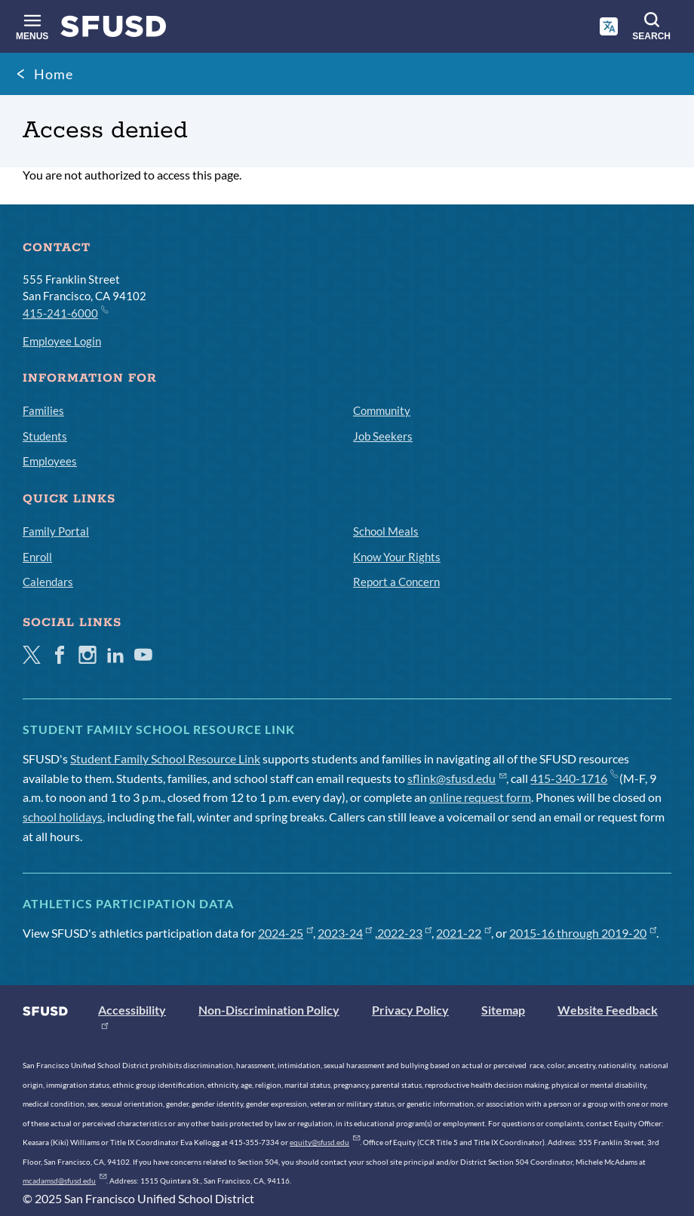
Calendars (48, 581)
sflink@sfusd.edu (456, 778)
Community (381, 410)
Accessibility (132, 1010)
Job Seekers (383, 436)
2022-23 (404, 933)
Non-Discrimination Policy (268, 1010)
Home (53, 74)
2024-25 (285, 933)
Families (43, 410)
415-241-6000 (65, 312)
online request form (480, 797)
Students (45, 436)
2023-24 (345, 933)
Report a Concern (396, 581)
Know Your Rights (397, 556)
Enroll (37, 556)
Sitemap (503, 1010)
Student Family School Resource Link (165, 758)
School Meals (386, 531)
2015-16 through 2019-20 (582, 933)
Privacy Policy (410, 1010)
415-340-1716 (573, 778)
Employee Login (62, 341)
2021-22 (463, 933)
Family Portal (56, 531)
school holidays (63, 816)
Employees (50, 461)
